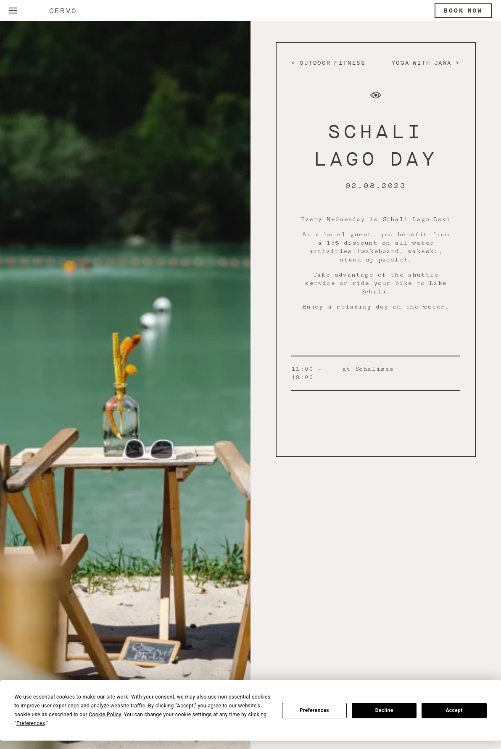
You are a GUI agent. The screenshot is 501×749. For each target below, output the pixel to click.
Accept (454, 710)
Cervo (63, 10)
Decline (384, 710)
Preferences (314, 710)
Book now (463, 11)
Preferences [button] (30, 723)
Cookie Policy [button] (105, 714)
